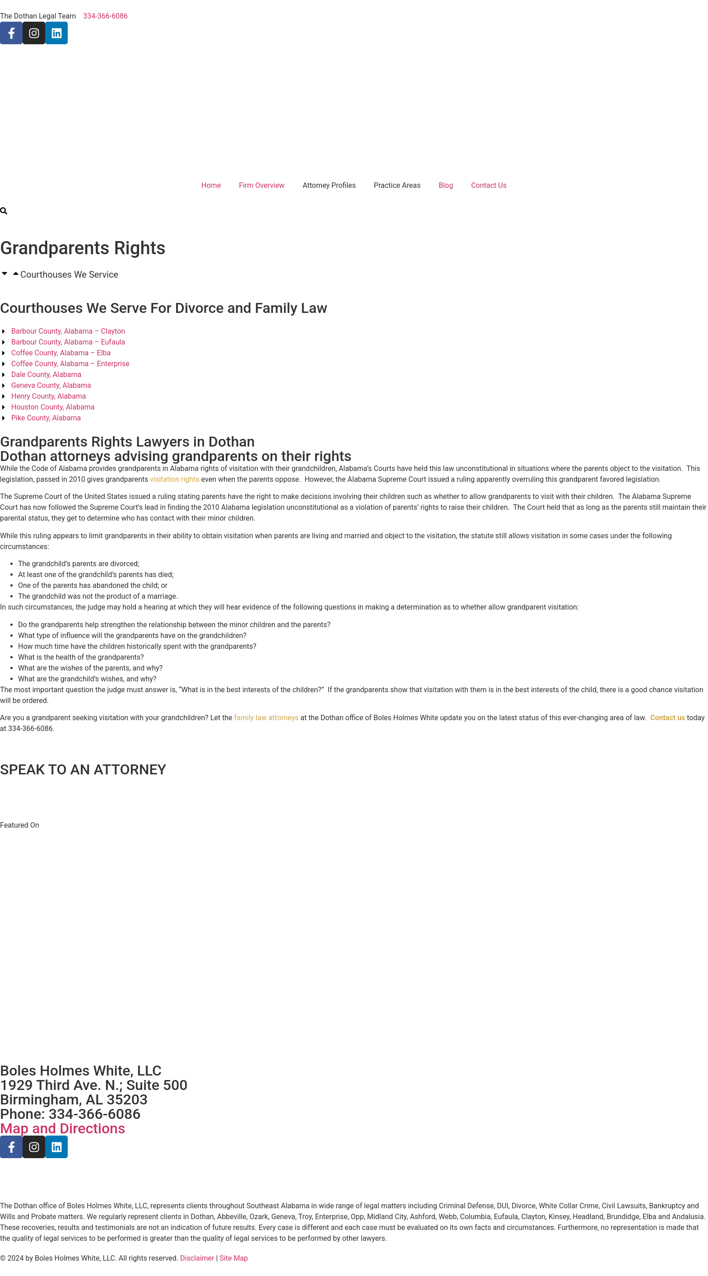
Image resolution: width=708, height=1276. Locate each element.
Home (211, 185)
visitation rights (174, 479)
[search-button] (3, 212)
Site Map (233, 1258)
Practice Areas (397, 185)
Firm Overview (261, 185)
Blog (445, 185)
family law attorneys (266, 717)
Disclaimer (197, 1258)
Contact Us (489, 185)
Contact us (667, 717)
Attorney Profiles (329, 185)
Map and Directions (62, 1128)
